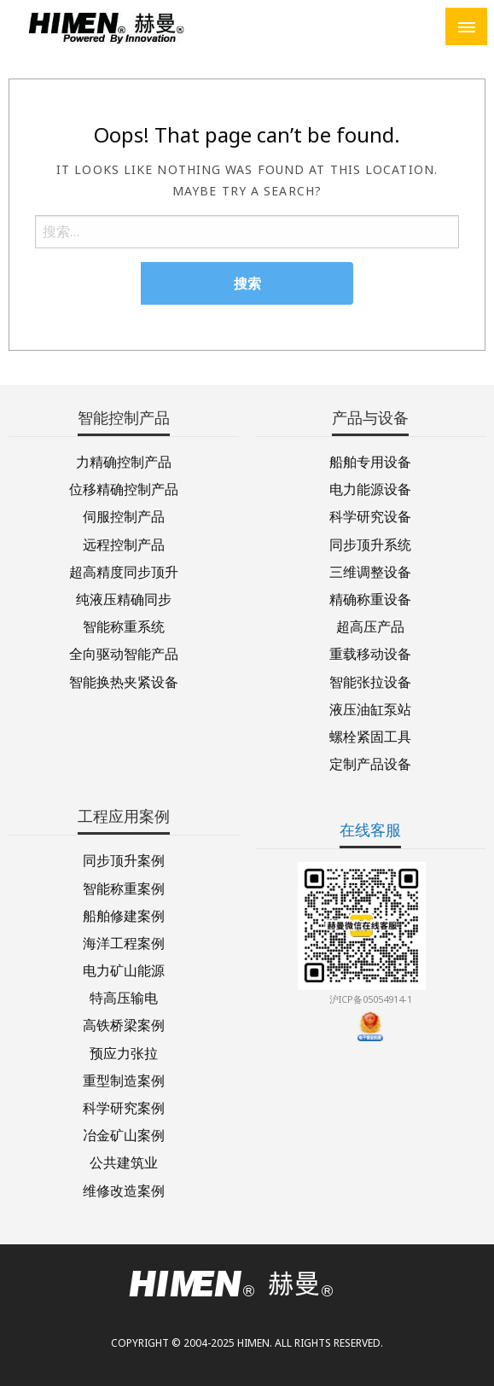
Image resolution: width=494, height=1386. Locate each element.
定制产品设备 (370, 762)
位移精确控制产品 (123, 488)
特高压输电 (124, 996)
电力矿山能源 (124, 969)
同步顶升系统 (370, 543)
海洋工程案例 (124, 942)
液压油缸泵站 (370, 708)
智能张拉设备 (370, 681)
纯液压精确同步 (123, 598)
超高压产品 (370, 625)
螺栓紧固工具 (370, 735)
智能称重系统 (124, 625)
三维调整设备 (370, 570)
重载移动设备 (370, 652)
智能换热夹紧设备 (123, 681)
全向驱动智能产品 (123, 652)
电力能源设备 (370, 488)
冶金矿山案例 (124, 1134)
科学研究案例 (124, 1106)
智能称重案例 (124, 887)
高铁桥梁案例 (124, 1024)
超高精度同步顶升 (123, 570)
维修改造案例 (124, 1189)
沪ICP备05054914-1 (370, 999)
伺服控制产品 (124, 515)
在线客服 (370, 829)
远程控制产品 (124, 543)
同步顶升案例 (124, 859)
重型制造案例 (124, 1079)
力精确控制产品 (123, 460)
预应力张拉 (124, 1052)
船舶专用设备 (370, 460)
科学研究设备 (370, 515)
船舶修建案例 (124, 914)
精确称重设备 (370, 598)
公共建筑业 (124, 1161)
